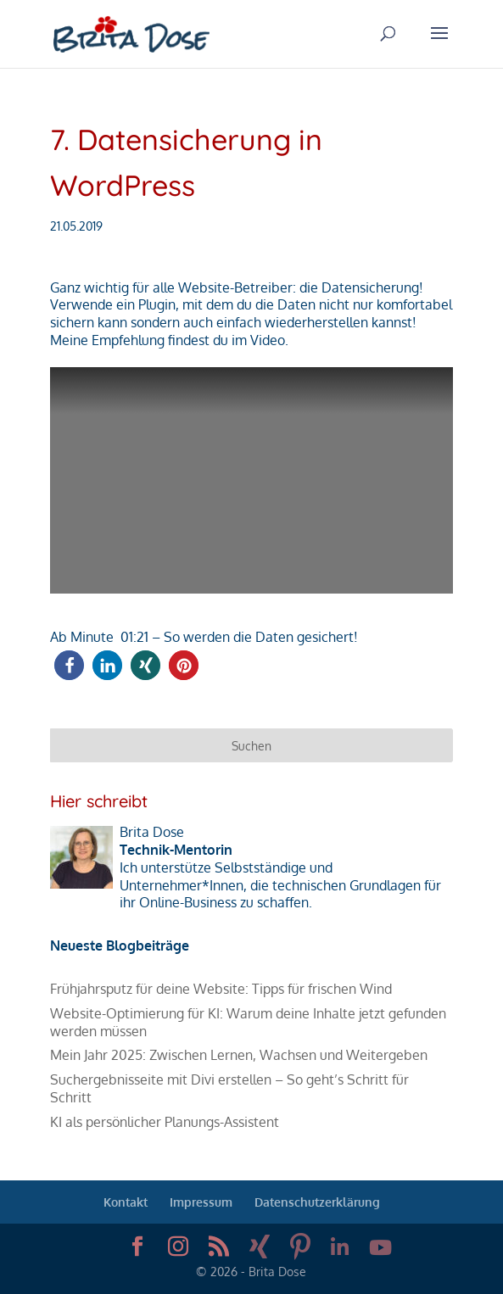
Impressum (201, 1202)
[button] (69, 665)
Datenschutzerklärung (317, 1202)
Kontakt (125, 1202)
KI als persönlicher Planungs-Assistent (164, 1121)
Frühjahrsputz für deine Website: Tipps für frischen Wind (221, 988)
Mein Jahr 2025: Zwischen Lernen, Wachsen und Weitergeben (239, 1054)
